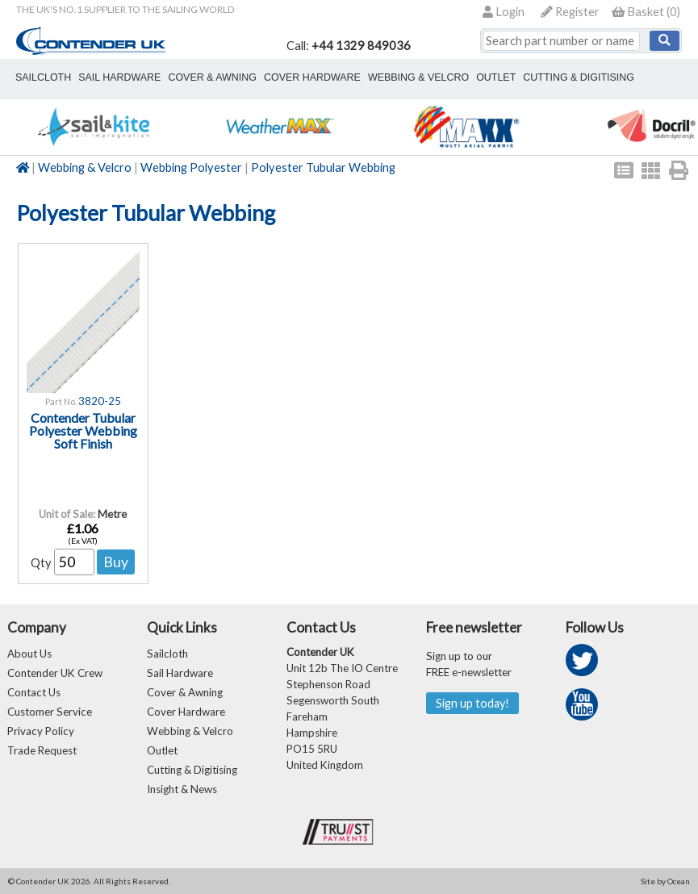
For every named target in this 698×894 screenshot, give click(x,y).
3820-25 (99, 401)
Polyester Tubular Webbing (323, 167)
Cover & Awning (185, 692)
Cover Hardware (186, 711)
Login (504, 12)
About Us (29, 653)
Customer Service (49, 711)
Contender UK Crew (54, 672)
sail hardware (119, 77)
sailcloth (43, 77)
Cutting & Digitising (578, 77)
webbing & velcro (418, 77)
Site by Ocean (665, 881)
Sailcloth (167, 653)
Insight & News (182, 789)
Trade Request (42, 750)
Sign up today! (472, 703)
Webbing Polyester (191, 167)
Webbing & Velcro (85, 167)
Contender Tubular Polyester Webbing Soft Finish (83, 430)
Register (570, 12)
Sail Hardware (180, 672)
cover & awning (212, 77)
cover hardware (312, 77)
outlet (496, 77)
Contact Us (34, 692)
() (646, 12)
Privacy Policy (40, 731)
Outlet (162, 750)
